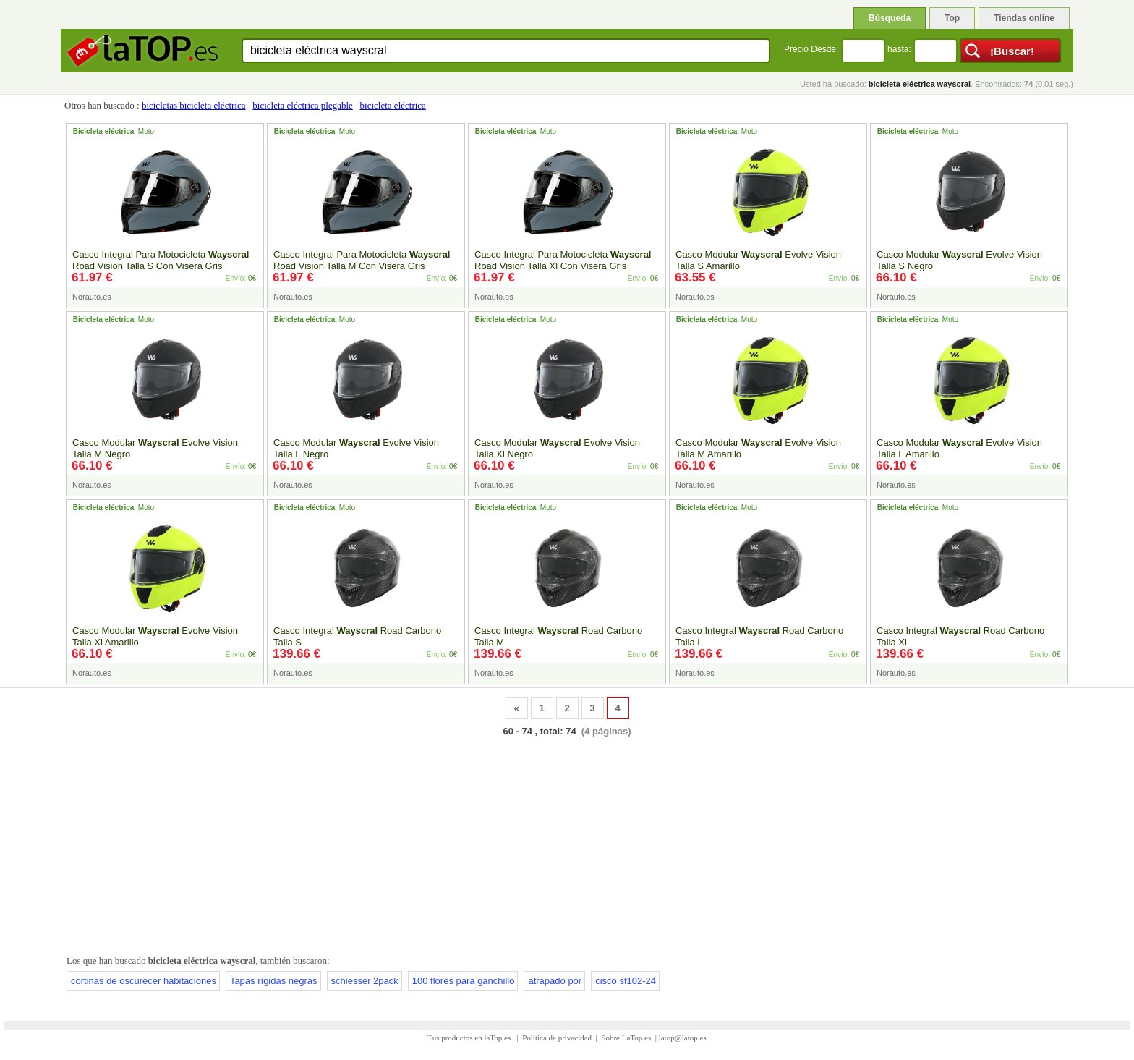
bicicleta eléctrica (393, 105)
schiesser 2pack (364, 980)
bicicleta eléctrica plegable (302, 105)
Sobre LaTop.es (626, 1037)
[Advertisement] (567, 843)
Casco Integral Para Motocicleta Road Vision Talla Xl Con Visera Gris (562, 260)
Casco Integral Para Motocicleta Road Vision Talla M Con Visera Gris (361, 260)
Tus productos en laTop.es (470, 1037)
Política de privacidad (557, 1037)
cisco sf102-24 (625, 980)
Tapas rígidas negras (273, 980)
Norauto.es (91, 296)
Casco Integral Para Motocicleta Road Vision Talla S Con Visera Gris (160, 260)
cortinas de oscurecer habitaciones (143, 980)
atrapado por (554, 980)
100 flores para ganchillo (463, 980)
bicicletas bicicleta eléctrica (194, 105)
